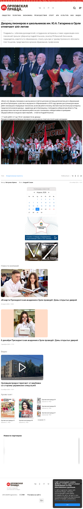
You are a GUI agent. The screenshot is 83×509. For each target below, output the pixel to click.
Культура (64, 15)
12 (53, 202)
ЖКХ (72, 15)
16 (41, 206)
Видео (78, 15)
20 (29, 209)
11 (49, 202)
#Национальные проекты (14, 176)
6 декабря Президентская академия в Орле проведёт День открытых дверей (39, 340)
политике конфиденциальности (65, 500)
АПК (57, 15)
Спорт (51, 15)
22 (37, 209)
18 (49, 206)
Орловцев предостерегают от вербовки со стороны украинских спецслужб (21, 384)
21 (33, 209)
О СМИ (22, 495)
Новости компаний (10, 266)
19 (53, 206)
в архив (41, 420)
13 (29, 206)
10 (45, 202)
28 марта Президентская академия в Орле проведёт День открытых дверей (39, 300)
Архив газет (6, 394)
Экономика (27, 15)
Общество (6, 15)
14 (33, 206)
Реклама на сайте (34, 495)
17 (45, 206)
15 (37, 206)
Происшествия (40, 15)
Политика (17, 15)
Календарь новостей (41, 189)
